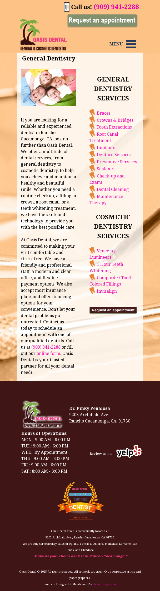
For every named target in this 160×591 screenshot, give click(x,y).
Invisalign (116, 291)
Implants (115, 147)
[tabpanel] (116, 44)
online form (48, 353)
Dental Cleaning (122, 189)
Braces (112, 113)
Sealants (114, 169)
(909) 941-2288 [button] (116, 6)
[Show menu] (131, 44)
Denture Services (123, 154)
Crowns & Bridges (124, 120)
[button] (78, 5)
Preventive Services (126, 162)
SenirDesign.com (104, 584)
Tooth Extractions (123, 127)
